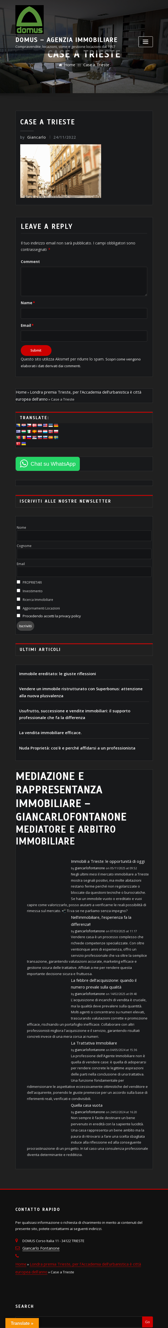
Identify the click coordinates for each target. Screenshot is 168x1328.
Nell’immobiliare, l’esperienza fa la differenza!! (108, 895)
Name (26, 299)
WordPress (81, 1318)
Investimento (30, 583)
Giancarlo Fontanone (39, 1215)
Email (26, 321)
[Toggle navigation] (145, 23)
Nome (21, 520)
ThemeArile (137, 1318)
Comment (29, 258)
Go (147, 1286)
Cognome (24, 538)
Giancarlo (32, 137)
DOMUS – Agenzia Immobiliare (94, 7)
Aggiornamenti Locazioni (38, 600)
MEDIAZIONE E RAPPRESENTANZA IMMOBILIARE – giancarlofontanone (66, 779)
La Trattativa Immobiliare (91, 1012)
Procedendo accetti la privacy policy (50, 608)
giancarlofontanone (88, 847)
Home (71, 64)
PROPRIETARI (29, 575)
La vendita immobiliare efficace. (46, 720)
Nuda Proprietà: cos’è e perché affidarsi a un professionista (70, 734)
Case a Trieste (95, 64)
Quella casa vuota (86, 1073)
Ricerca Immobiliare (35, 592)
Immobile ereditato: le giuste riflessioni (53, 665)
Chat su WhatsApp (53, 456)
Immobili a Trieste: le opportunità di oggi (103, 840)
